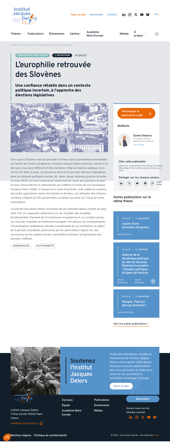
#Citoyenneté (45, 245)
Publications (36, 33)
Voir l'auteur (138, 145)
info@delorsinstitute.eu (27, 423)
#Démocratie (21, 245)
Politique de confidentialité (50, 435)
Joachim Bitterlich (125, 312)
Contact (112, 14)
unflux (156, 435)
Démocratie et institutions (32, 55)
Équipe (66, 405)
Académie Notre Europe (94, 33)
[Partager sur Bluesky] (137, 183)
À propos (67, 400)
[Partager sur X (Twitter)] (129, 183)
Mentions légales (21, 435)
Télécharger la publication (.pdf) (136, 113)
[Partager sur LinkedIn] (121, 183)
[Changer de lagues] (157, 14)
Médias (124, 33)
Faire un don (78, 14)
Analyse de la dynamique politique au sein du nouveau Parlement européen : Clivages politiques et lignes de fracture (135, 264)
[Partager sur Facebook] (145, 183)
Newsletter (96, 14)
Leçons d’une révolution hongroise (135, 225)
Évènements (56, 33)
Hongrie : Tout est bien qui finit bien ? (134, 303)
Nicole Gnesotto (124, 234)
